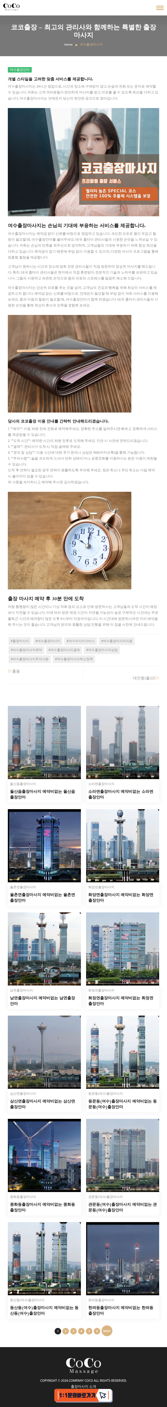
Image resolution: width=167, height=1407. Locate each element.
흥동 (14, 671)
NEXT (107, 1331)
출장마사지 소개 (83, 1387)
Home (68, 44)
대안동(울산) (146, 678)
